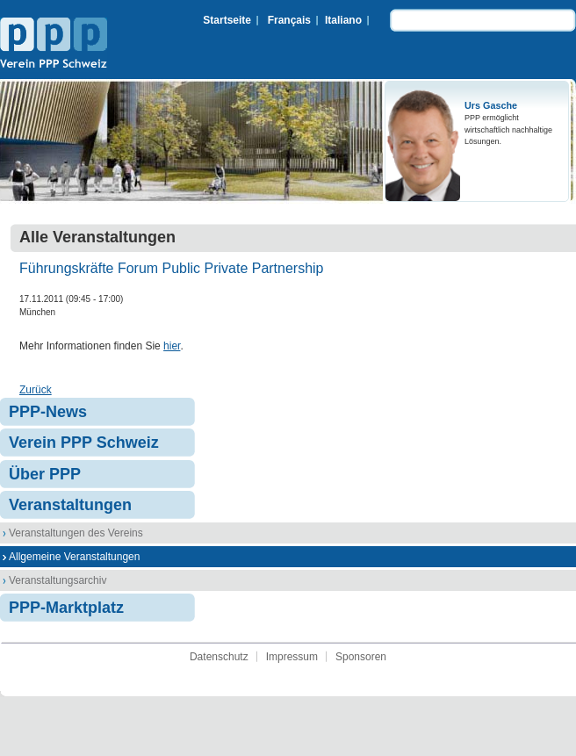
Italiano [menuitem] (343, 20)
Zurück (35, 390)
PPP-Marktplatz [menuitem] (66, 607)
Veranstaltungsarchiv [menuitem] (57, 580)
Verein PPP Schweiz (53, 45)
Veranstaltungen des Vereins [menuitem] (76, 533)
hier (171, 346)
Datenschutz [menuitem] (219, 657)
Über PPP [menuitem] (45, 474)
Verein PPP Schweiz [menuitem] (84, 442)
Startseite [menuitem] (227, 20)
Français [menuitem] (289, 20)
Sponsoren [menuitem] (360, 657)
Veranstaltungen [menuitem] (70, 505)
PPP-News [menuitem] (48, 412)
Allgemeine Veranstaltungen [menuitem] (74, 557)
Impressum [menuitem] (292, 657)
